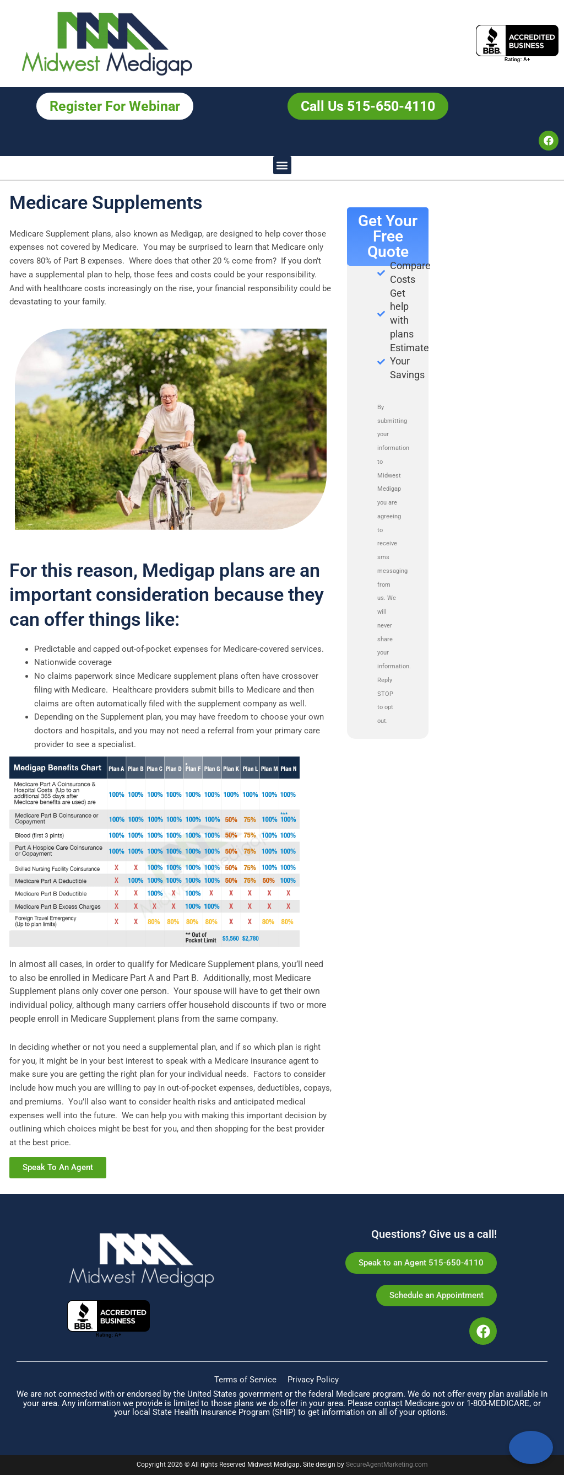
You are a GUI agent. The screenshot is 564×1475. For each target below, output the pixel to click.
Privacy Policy (313, 1380)
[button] (282, 165)
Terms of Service (245, 1380)
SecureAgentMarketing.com (387, 1464)
